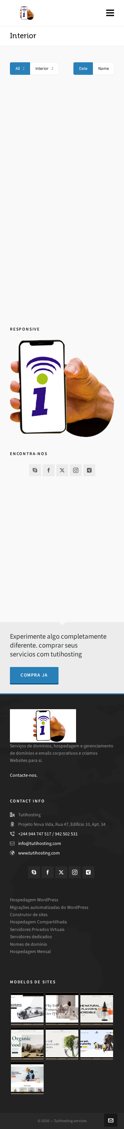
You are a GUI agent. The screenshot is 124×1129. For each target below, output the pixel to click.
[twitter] (62, 470)
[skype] (35, 470)
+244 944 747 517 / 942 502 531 (48, 834)
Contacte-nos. (23, 775)
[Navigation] (110, 13)
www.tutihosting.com (39, 853)
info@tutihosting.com (39, 843)
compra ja (34, 675)
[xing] (89, 470)
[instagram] (76, 470)
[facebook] (49, 470)
